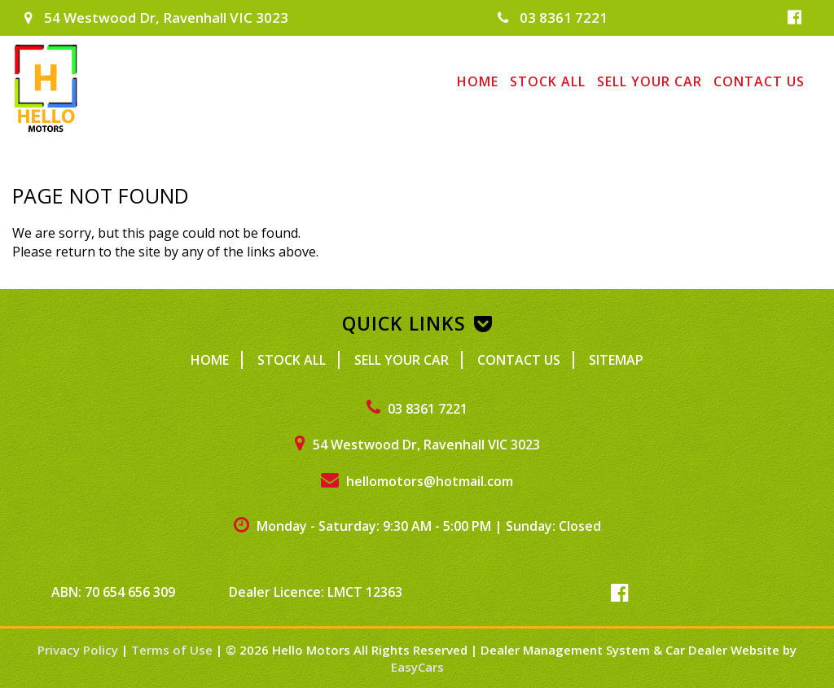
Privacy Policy (79, 650)
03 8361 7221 (553, 17)
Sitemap (616, 360)
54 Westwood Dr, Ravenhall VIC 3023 (156, 17)
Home (477, 81)
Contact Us (759, 81)
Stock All (548, 81)
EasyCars (417, 667)
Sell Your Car (649, 81)
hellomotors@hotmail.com (417, 481)
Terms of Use (173, 650)
